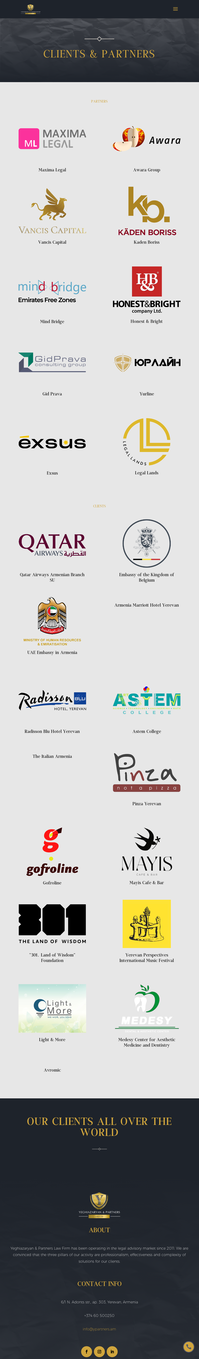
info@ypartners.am (99, 1329)
